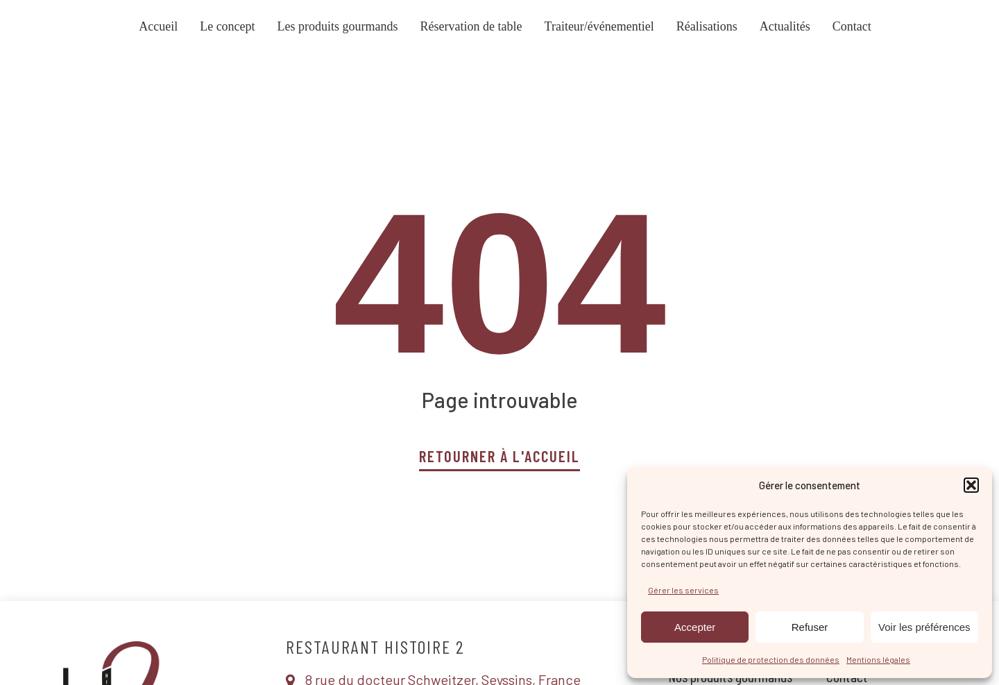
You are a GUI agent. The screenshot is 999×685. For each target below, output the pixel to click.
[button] (971, 485)
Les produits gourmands (338, 26)
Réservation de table (471, 26)
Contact (851, 26)
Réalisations (706, 26)
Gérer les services (683, 590)
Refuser (810, 627)
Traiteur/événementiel (599, 26)
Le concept (227, 26)
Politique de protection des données (770, 659)
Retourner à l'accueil (500, 456)
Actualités (785, 26)
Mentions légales (878, 659)
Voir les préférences (924, 627)
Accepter (694, 627)
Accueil (158, 26)
